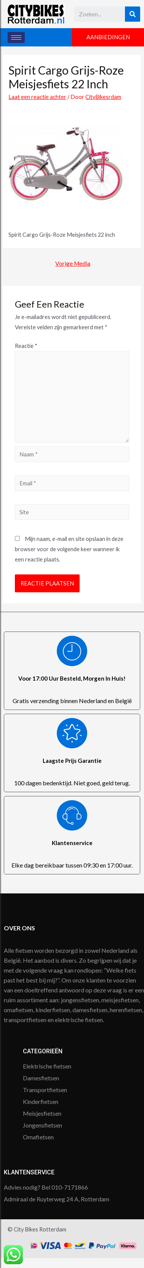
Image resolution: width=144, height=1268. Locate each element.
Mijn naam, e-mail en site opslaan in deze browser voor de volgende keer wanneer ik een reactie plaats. (69, 549)
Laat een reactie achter (37, 97)
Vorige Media (72, 263)
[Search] (132, 14)
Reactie (26, 346)
